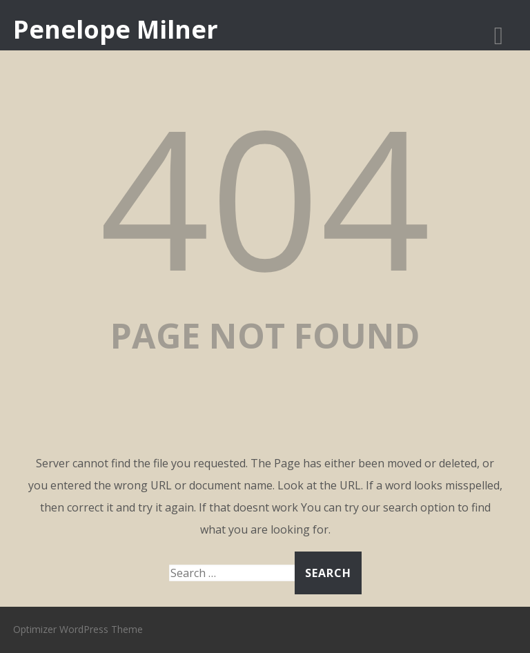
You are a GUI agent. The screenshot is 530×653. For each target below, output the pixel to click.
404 (265, 195)
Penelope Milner (115, 29)
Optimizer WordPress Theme (78, 629)
